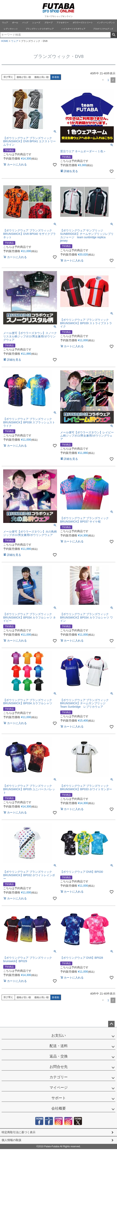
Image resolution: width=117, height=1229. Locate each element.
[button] (103, 80)
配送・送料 (59, 1046)
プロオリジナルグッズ (103, 29)
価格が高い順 (41, 77)
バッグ (25, 22)
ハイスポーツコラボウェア (73, 29)
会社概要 (58, 1108)
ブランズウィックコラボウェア (40, 29)
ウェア (5, 22)
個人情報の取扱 (11, 1140)
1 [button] (108, 80)
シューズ (36, 22)
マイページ (59, 1088)
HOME (4, 41)
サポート (58, 1098)
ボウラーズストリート (83, 22)
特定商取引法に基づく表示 (18, 1132)
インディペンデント (106, 22)
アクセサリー (63, 22)
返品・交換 (59, 1056)
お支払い (58, 1035)
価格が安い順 (24, 77)
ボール (15, 22)
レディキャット (11, 29)
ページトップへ (111, 1024)
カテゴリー (59, 1077)
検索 (114, 35)
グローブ (49, 22)
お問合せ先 (59, 1067)
